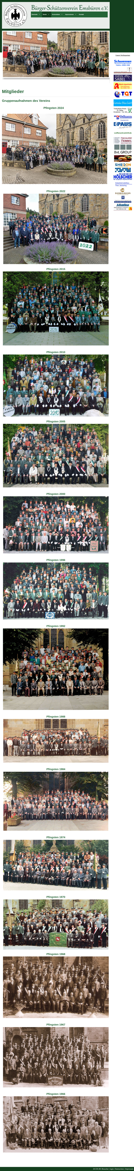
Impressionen (69, 14)
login (112, 1169)
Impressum (129, 1169)
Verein (45, 14)
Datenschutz (119, 1169)
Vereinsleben (56, 14)
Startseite (35, 14)
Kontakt (81, 14)
